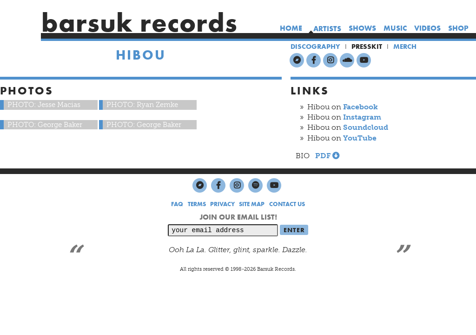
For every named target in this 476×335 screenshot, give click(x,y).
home (291, 28)
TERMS (197, 204)
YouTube (360, 138)
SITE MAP (251, 204)
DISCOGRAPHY (315, 46)
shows (362, 28)
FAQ (177, 204)
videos (427, 28)
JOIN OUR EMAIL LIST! (238, 217)
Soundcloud (365, 127)
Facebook (360, 106)
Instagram (362, 117)
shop (458, 28)
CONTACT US (287, 204)
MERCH (404, 46)
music (395, 28)
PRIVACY (222, 204)
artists (327, 29)
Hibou (141, 55)
